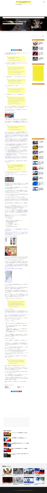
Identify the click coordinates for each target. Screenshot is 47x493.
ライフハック (35, 70)
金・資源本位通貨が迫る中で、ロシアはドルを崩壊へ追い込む (40, 158)
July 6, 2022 (18, 60)
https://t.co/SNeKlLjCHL (21, 304)
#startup (21, 303)
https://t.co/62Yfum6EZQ (11, 58)
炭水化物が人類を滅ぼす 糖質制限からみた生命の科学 (12, 268)
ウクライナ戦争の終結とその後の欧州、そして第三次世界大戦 (39, 475)
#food (19, 303)
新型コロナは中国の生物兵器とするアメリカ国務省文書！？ (19, 449)
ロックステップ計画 (18, 23)
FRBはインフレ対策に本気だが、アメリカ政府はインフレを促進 (40, 184)
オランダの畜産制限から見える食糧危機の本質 (12, 31)
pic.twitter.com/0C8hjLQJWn (17, 72)
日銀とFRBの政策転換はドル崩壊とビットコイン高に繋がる (40, 48)
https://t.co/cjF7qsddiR (15, 127)
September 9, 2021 (17, 129)
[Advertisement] (23, 11)
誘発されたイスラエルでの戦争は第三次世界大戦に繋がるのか (18, 484)
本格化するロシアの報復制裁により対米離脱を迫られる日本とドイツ (14, 377)
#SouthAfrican (16, 304)
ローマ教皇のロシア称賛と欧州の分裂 (40, 178)
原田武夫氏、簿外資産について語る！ (40, 147)
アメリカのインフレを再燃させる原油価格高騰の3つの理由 (40, 168)
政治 (8, 23)
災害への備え (10, 23)
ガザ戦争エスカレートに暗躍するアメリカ (7, 484)
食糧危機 (21, 23)
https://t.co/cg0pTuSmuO (13, 361)
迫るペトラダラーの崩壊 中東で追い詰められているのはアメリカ (40, 173)
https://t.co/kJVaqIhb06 (11, 167)
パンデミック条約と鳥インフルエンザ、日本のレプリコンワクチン (40, 54)
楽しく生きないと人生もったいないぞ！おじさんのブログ (26, 490)
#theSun (14, 303)
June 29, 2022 (19, 74)
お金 (34, 68)
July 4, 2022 (15, 363)
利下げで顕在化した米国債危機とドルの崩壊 (40, 43)
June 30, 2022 (19, 103)
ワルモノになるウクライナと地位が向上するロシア (14, 367)
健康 (34, 72)
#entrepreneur (12, 304)
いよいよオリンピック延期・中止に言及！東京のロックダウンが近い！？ (20, 454)
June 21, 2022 (19, 169)
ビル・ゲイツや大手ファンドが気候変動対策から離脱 (39, 484)
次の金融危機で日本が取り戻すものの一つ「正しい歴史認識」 (20, 444)
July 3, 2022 (18, 91)
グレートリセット (14, 23)
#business (9, 304)
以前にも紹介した (7, 261)
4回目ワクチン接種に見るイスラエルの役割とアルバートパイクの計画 (41, 163)
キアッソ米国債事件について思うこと (40, 142)
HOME (4, 31)
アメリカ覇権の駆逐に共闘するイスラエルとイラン (40, 59)
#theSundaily (16, 303)
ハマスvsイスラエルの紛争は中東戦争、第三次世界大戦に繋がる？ (40, 189)
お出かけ (35, 66)
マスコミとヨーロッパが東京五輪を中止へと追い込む (19, 432)
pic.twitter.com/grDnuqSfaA (20, 361)
